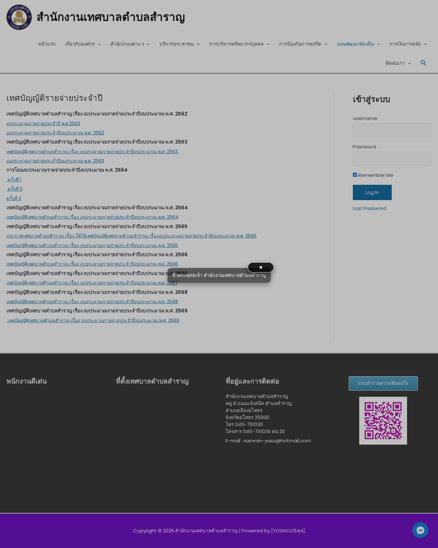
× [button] (261, 267)
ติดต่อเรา (398, 63)
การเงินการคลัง (408, 44)
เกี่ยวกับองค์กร (83, 44)
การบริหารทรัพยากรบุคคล (239, 44)
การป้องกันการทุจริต (303, 44)
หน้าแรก (47, 44)
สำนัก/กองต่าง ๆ (130, 44)
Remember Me (373, 177)
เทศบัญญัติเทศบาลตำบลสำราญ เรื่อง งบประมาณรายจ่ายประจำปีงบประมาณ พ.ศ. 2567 (96, 283)
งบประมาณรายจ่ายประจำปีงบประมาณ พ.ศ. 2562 (57, 133)
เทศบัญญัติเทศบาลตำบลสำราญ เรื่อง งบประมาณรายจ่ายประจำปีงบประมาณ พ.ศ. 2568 (96, 302)
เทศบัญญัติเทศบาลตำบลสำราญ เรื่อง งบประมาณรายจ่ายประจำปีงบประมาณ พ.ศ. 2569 (97, 320)
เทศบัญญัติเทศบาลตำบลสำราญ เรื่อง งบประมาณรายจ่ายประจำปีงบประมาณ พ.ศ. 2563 (97, 151)
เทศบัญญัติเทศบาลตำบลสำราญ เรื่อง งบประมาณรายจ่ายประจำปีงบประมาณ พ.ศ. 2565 (97, 245)
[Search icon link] (423, 64)
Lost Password (370, 210)
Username (365, 119)
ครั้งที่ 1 (14, 179)
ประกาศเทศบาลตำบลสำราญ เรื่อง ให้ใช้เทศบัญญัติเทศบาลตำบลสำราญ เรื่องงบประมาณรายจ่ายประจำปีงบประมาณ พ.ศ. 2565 (137, 236)
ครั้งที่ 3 (14, 198)
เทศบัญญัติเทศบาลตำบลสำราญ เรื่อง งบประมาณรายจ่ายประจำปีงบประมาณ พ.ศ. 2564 (97, 217)
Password (364, 148)
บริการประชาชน (180, 44)
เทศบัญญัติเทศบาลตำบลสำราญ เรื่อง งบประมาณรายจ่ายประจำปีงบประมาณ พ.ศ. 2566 (96, 264)
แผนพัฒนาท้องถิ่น (358, 44)
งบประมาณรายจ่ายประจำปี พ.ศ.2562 (45, 123)
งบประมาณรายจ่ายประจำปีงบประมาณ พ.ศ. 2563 (58, 161)
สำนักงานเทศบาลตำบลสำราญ (115, 17)
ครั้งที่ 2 (14, 189)
